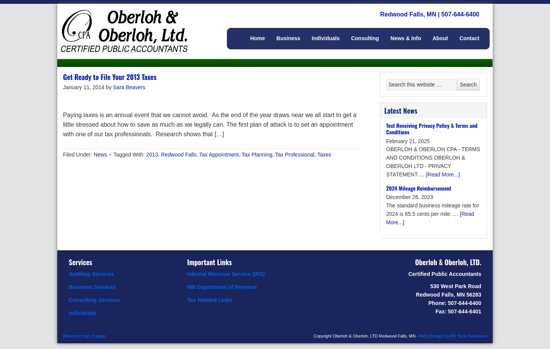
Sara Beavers (129, 87)
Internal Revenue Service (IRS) (226, 274)
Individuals (83, 313)
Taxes (324, 155)
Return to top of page (84, 336)
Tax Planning (257, 155)
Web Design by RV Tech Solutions (453, 336)
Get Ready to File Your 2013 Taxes (110, 77)
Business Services (92, 287)
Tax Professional (295, 155)
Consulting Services (94, 300)
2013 (152, 155)
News (100, 155)
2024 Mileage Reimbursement (418, 188)
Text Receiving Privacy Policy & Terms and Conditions (431, 128)
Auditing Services (91, 274)
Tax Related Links (209, 300)
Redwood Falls (179, 155)
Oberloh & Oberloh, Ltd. (133, 23)
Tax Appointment (219, 155)
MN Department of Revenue (222, 287)
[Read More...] (443, 174)
